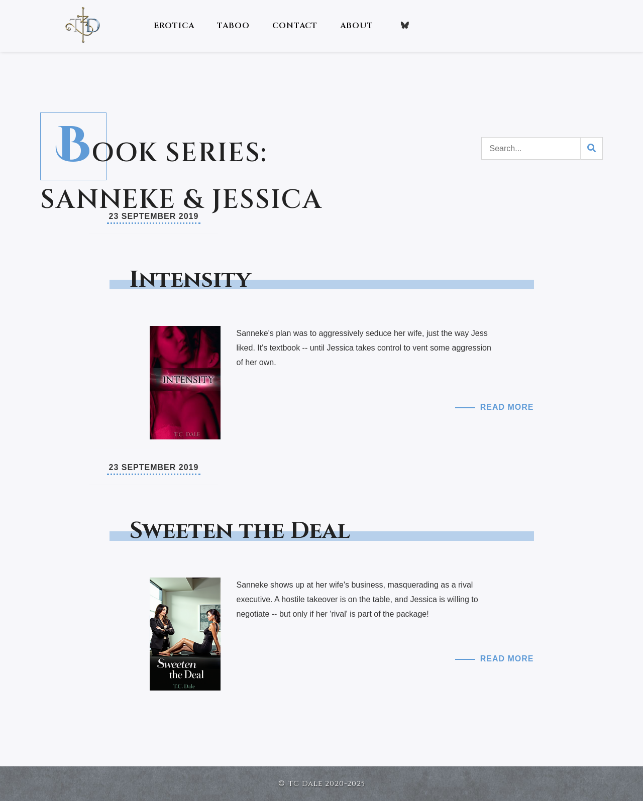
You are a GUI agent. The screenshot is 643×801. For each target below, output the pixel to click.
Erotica (174, 25)
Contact (294, 25)
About (356, 25)
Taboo (233, 25)
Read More (507, 407)
